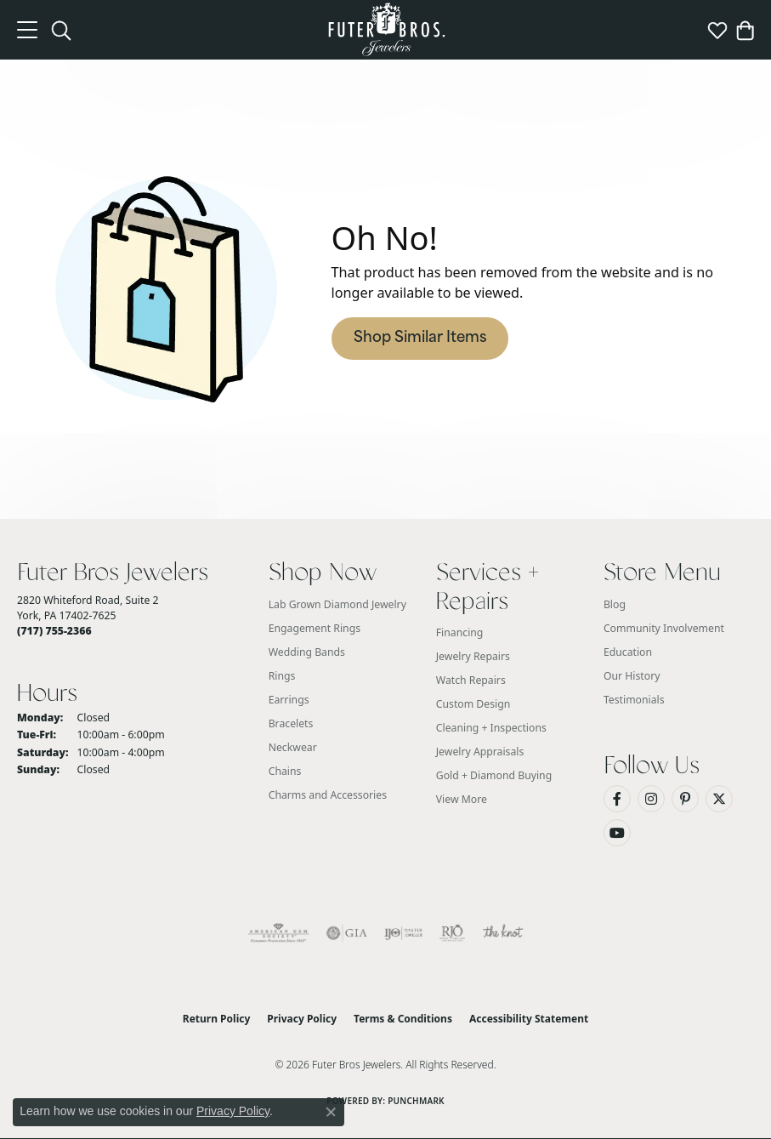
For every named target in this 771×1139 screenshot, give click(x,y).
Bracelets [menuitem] (291, 723)
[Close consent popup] (331, 1112)
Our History (632, 676)
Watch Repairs (471, 680)
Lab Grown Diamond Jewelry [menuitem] (337, 604)
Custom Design (473, 704)
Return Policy (217, 1018)
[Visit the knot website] (503, 933)
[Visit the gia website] (346, 933)
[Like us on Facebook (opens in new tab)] (617, 798)
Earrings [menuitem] (289, 699)
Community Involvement (664, 628)
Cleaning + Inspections (491, 727)
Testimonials (634, 699)
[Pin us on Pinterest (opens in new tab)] (685, 798)
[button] (61, 30)
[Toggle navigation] (27, 30)
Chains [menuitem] (285, 771)
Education (628, 652)
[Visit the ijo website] (403, 933)
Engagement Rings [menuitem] (314, 628)
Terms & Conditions (403, 1018)
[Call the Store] (54, 631)
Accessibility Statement (528, 1018)
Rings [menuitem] (282, 676)
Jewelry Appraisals (480, 751)
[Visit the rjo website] (452, 933)
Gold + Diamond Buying (494, 775)
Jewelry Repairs (473, 656)
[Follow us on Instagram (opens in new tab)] (651, 798)
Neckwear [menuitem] (293, 747)
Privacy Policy (302, 1018)
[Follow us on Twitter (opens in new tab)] (719, 798)
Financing (460, 632)
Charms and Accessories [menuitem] (328, 795)
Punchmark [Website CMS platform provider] (416, 1101)
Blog (615, 604)
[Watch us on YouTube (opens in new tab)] (617, 832)
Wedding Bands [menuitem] (307, 652)
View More (461, 799)
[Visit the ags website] (278, 933)
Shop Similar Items (420, 338)
